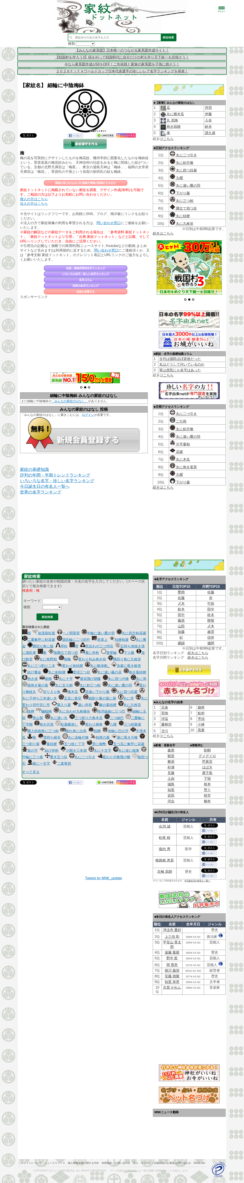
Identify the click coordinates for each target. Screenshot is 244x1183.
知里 (171, 790)
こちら (168, 139)
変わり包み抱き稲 (89, 659)
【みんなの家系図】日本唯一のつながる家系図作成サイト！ (122, 50)
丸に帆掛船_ (97, 666)
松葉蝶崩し (66, 724)
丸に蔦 (138, 679)
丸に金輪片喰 (76, 737)
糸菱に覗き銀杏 (126, 666)
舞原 (171, 761)
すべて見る (31, 772)
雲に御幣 (96, 744)
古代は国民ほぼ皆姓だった (180, 359)
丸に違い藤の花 (107, 672)
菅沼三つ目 (79, 672)
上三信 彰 (172, 936)
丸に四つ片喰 (116, 679)
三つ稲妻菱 (130, 724)
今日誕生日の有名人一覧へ (45, 486)
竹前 (210, 603)
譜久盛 (210, 133)
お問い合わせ (122, 1163)
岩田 (171, 795)
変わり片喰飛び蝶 (113, 757)
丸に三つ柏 (181, 201)
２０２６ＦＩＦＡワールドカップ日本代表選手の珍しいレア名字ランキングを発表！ (122, 71)
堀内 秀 (164, 849)
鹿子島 (207, 773)
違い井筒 (82, 705)
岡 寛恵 (172, 965)
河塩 (164, 719)
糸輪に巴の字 (116, 731)
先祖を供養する (85, 291)
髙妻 (201, 730)
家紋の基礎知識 (34, 469)
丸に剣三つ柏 (88, 685)
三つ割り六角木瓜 (86, 718)
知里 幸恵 (172, 982)
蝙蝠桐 (44, 711)
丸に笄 (126, 698)
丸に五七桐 (61, 685)
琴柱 (61, 646)
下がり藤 (180, 193)
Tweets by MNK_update (103, 878)
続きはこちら (163, 233)
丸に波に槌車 (126, 750)
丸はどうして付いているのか (181, 364)
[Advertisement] (85, 333)
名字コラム (85, 279)
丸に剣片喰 (181, 163)
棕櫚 (94, 731)
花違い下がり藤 (95, 692)
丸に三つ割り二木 (38, 666)
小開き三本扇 (74, 750)
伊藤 (208, 114)
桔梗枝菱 (119, 639)
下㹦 (207, 778)
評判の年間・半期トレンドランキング (55, 475)
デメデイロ (207, 756)
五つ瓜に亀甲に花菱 (126, 744)
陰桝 (28, 711)
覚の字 (30, 750)
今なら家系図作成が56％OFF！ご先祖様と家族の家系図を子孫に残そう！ (122, 64)
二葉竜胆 (61, 763)
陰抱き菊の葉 (35, 685)
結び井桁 (49, 750)
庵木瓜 (70, 692)
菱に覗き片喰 (125, 737)
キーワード (32, 601)
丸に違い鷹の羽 (117, 685)
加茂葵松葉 (44, 633)
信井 (210, 637)
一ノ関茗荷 (68, 633)
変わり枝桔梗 (70, 666)
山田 (181, 626)
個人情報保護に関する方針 (83, 1163)
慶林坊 (166, 724)
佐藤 (210, 592)
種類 (26, 607)
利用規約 (107, 1163)
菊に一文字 (38, 763)
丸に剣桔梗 (54, 672)
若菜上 (100, 639)
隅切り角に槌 (40, 646)
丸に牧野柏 (45, 659)
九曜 (176, 178)
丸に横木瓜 (175, 114)
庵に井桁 (89, 653)
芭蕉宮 (207, 761)
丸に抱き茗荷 (183, 467)
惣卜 (207, 790)
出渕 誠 (164, 826)
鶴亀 (65, 659)
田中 (210, 609)
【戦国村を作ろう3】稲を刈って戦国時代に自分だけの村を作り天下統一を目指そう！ (122, 57)
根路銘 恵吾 (164, 860)
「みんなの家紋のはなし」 (69, 401)
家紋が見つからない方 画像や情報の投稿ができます (85, 182)
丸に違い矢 (56, 718)
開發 (210, 620)
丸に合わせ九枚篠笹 (72, 711)
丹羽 (208, 108)
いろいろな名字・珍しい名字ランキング (85, 273)
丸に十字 (63, 679)
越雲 (210, 632)
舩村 (201, 713)
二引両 (178, 421)
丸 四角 (172, 120)
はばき (207, 767)
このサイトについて (30, 1163)
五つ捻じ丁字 (72, 744)
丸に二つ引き (82, 757)
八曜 (111, 724)
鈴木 (208, 126)
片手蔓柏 (180, 444)
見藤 (171, 773)
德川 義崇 (172, 970)
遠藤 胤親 (172, 952)
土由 (171, 778)
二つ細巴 (114, 718)
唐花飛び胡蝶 (88, 679)
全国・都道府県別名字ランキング (85, 268)
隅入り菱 (61, 705)
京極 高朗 (164, 871)
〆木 (181, 603)
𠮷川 (164, 731)
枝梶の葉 (100, 737)
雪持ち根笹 (49, 737)
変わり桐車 (91, 724)
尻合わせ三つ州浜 (96, 646)
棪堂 (207, 795)
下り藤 (126, 653)
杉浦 (171, 767)
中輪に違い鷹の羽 (98, 633)
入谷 (208, 120)
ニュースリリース (54, 1163)
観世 (171, 756)
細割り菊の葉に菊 (99, 698)
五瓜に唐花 (70, 698)
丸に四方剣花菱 (131, 633)
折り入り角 (49, 692)
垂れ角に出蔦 (73, 731)
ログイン (88, 415)
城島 (171, 784)
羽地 (164, 713)
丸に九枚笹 (129, 705)
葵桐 (46, 679)
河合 (171, 801)
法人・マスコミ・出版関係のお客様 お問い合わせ (162, 1163)
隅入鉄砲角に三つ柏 (40, 731)
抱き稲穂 (173, 126)
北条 (164, 707)
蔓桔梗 (49, 744)
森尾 (171, 750)
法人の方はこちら (34, 203)
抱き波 (30, 679)
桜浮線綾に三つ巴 (108, 711)
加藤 (181, 632)
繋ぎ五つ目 (56, 757)
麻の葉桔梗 (105, 705)
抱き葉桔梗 (135, 672)
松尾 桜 (164, 838)
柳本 (207, 801)
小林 (201, 724)
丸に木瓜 (180, 459)
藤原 (181, 620)
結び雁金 (31, 672)
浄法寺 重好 (172, 930)
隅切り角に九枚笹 (124, 659)
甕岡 (181, 592)
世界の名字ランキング (86, 285)
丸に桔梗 (180, 216)
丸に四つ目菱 (124, 692)
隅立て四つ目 (183, 208)
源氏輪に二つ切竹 (73, 639)
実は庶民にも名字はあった (180, 370)
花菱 (176, 452)
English (199, 1163)
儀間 (210, 643)
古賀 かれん (172, 987)
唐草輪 (109, 653)
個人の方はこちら (34, 199)
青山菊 (35, 718)
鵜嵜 (201, 707)
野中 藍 (172, 958)
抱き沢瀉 (43, 724)
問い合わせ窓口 (108, 223)
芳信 (201, 719)
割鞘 (207, 750)
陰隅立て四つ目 (63, 653)
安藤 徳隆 (172, 976)
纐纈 (181, 643)
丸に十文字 (100, 750)
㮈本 (207, 784)
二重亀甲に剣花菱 (38, 639)
